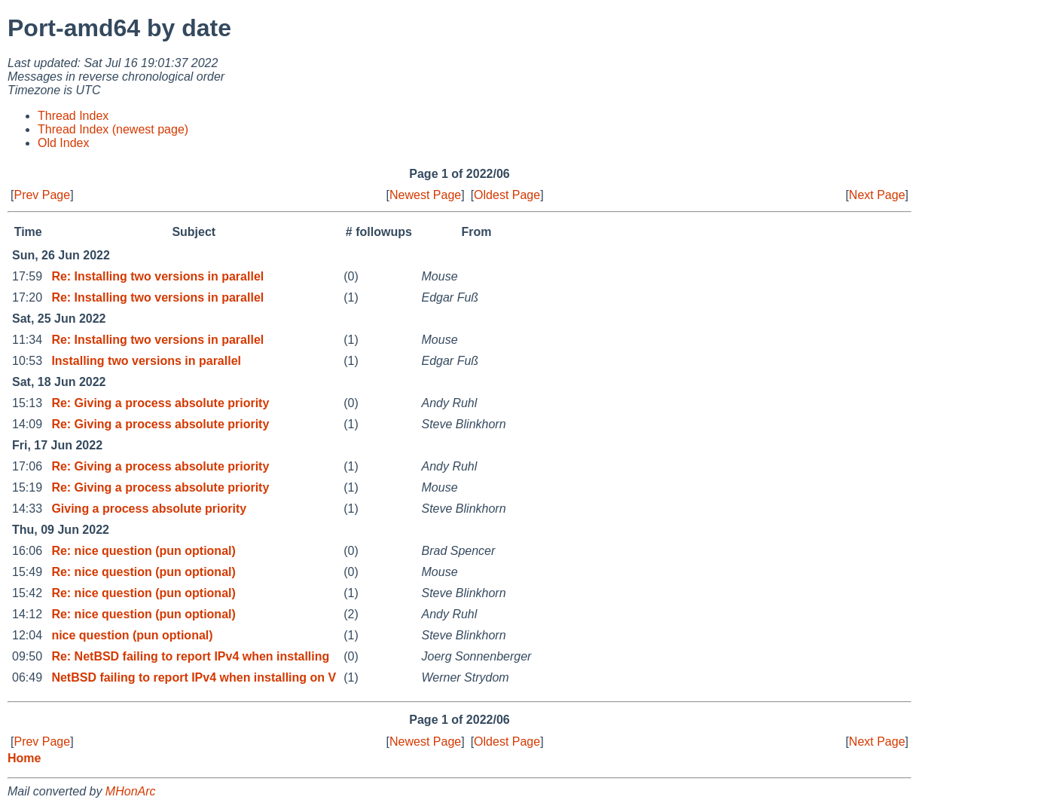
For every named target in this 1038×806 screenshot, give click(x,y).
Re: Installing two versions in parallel (157, 276)
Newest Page (425, 194)
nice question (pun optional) (131, 635)
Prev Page (42, 194)
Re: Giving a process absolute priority (160, 403)
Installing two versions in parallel (146, 360)
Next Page (877, 194)
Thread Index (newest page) (113, 129)
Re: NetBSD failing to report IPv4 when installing (190, 656)
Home (24, 758)
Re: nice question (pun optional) (143, 550)
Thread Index (73, 115)
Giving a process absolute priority (148, 508)
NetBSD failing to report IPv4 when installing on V (193, 677)
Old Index (63, 142)
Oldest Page (507, 194)
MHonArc (130, 791)
